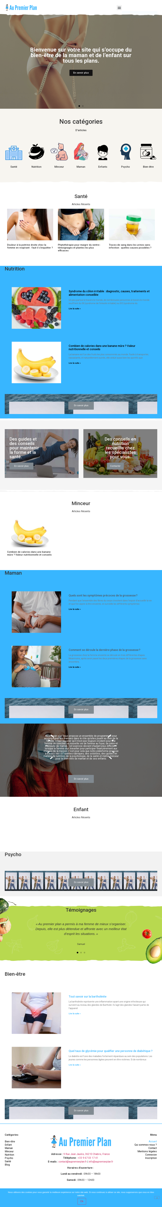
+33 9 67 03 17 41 (88, 1157)
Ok (81, 1201)
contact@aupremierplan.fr (73, 1161)
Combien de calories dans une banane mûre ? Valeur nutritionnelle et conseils (29, 553)
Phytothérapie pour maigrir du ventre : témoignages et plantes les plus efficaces (79, 247)
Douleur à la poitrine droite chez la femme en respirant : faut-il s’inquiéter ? (30, 246)
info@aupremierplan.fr (101, 1161)
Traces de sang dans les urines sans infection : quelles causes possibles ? (130, 246)
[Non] (157, 1197)
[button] (119, 7)
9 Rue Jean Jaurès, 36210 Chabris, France (86, 1154)
